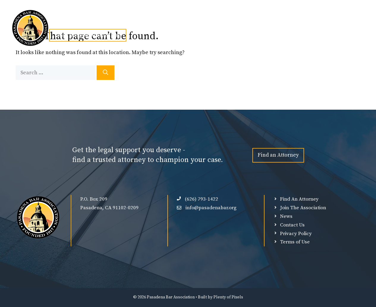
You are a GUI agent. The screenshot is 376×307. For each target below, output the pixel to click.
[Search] (105, 72)
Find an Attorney (278, 155)
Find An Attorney (193, 21)
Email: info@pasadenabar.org (87, 35)
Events (156, 21)
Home (59, 21)
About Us (89, 21)
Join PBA (124, 21)
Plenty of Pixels (228, 297)
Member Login (274, 21)
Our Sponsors (235, 21)
